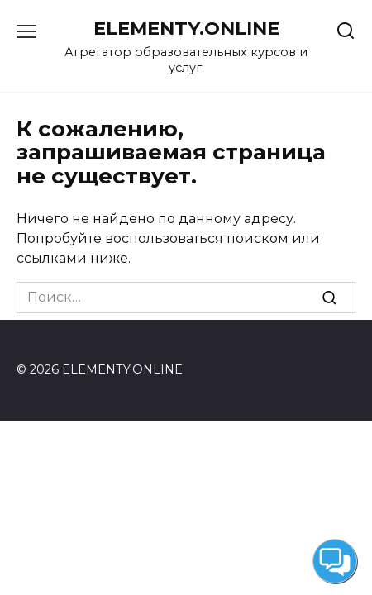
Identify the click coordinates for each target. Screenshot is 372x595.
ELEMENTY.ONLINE (186, 28)
